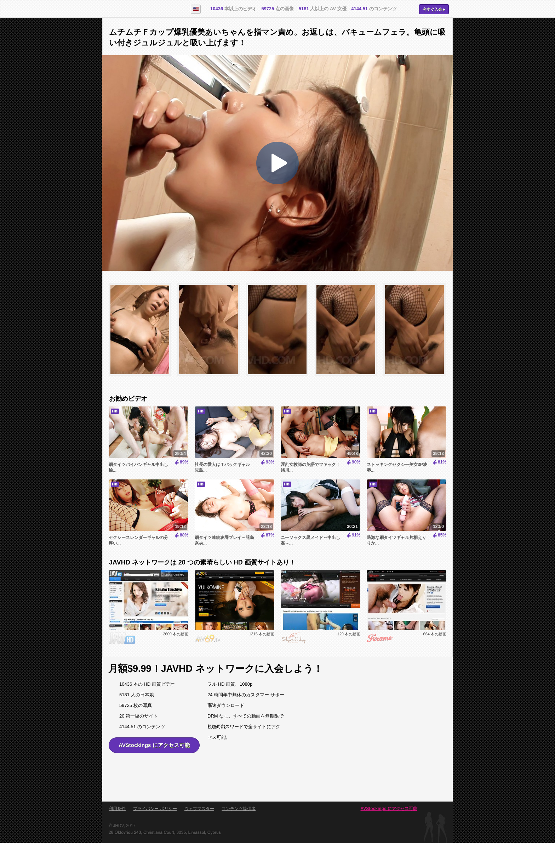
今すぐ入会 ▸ (434, 9)
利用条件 (117, 808)
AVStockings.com (142, 9)
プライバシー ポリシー (155, 808)
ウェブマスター (199, 808)
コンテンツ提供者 (239, 808)
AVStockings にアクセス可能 (154, 745)
